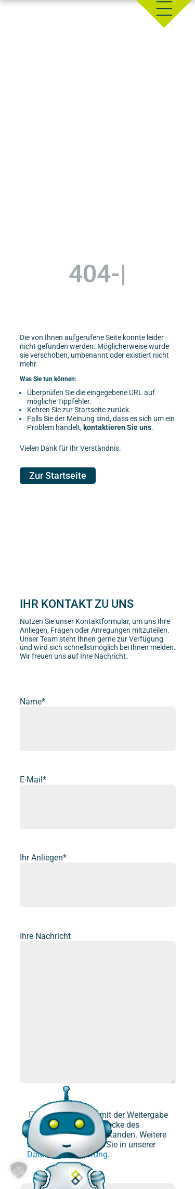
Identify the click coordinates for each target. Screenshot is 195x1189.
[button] (18, 1170)
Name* (32, 702)
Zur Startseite (57, 476)
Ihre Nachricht (45, 936)
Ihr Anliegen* (43, 858)
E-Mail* (33, 780)
